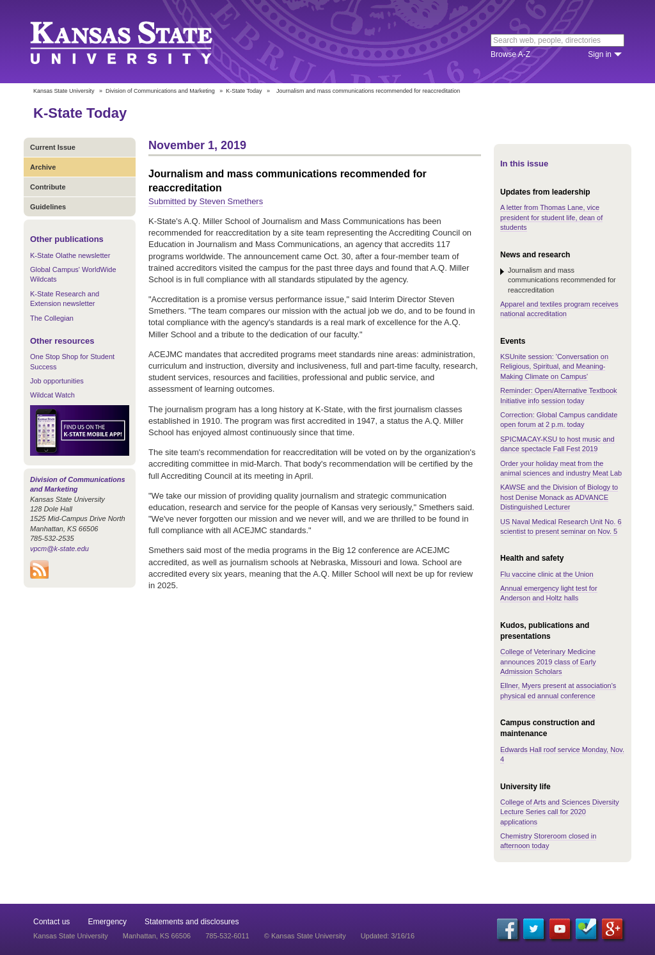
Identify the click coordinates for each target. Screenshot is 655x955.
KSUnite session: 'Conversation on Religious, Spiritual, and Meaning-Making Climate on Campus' (554, 366)
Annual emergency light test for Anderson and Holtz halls (548, 593)
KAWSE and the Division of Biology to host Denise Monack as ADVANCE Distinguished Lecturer (559, 497)
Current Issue (52, 147)
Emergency (107, 921)
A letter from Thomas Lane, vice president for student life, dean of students (551, 217)
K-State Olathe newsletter (70, 255)
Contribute (48, 187)
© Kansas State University (305, 936)
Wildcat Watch (52, 395)
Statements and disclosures (192, 921)
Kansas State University (137, 41)
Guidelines (48, 207)
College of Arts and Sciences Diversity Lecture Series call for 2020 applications (559, 812)
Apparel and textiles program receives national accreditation (559, 308)
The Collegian (52, 318)
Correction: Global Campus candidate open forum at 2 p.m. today (558, 419)
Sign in (600, 54)
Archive (43, 167)
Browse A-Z (510, 54)
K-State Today (244, 91)
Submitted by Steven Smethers (205, 201)
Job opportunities (57, 381)
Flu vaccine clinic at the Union (547, 574)
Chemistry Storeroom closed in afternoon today (548, 840)
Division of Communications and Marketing (160, 91)
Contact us (51, 921)
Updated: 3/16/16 (387, 936)
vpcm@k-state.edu (59, 548)
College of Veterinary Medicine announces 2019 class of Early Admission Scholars (548, 661)
